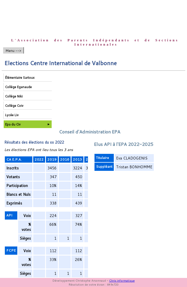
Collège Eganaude (18, 87)
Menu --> (13, 50)
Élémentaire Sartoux (20, 77)
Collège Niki (14, 96)
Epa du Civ (12, 124)
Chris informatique (122, 280)
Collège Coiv (14, 105)
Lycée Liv (11, 115)
